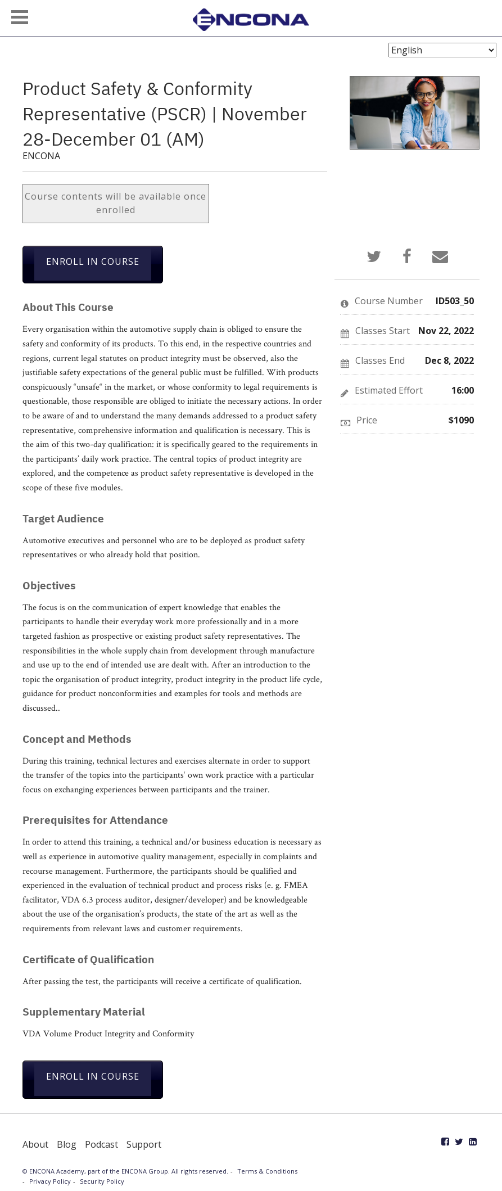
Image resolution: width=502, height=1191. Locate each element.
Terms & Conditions (267, 1171)
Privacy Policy (50, 1181)
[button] (19, 17)
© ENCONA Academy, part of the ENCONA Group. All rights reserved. (125, 1171)
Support (143, 1144)
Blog (66, 1144)
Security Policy (102, 1181)
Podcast (101, 1144)
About (35, 1144)
